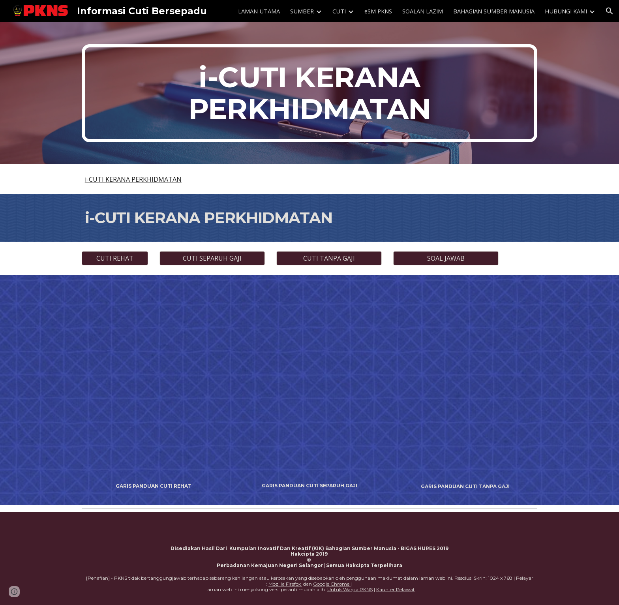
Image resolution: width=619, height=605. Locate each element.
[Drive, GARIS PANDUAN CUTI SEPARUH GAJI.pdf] (309, 380)
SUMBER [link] (302, 11)
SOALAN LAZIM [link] (422, 11)
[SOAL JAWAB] (446, 258)
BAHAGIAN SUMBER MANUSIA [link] (494, 11)
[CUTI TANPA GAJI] (329, 258)
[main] (309, 93)
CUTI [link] (339, 11)
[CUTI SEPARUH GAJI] (212, 258)
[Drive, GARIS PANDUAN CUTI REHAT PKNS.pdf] (154, 381)
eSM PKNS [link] (378, 11)
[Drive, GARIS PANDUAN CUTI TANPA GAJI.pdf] (465, 381)
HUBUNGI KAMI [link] (566, 11)
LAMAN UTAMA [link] (259, 11)
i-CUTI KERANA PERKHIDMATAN (133, 179)
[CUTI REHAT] (115, 258)
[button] (609, 11)
